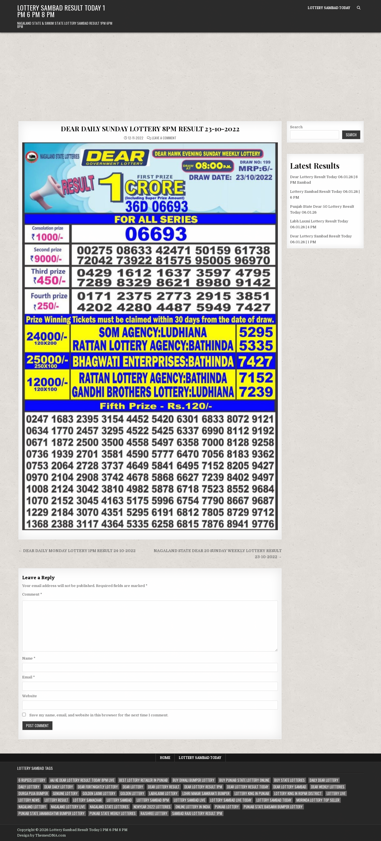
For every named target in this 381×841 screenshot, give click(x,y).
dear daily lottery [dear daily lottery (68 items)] (58, 786)
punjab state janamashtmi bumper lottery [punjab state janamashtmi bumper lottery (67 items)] (52, 813)
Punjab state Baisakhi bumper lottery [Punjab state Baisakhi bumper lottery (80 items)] (273, 806)
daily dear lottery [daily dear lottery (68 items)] (324, 780)
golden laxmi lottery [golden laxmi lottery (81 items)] (99, 793)
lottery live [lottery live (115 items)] (336, 793)
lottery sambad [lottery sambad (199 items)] (119, 800)
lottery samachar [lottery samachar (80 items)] (87, 800)
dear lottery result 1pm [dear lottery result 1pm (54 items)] (203, 786)
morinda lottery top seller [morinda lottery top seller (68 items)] (317, 800)
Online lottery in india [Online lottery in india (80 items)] (193, 806)
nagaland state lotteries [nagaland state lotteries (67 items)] (109, 806)
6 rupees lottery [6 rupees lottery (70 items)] (32, 780)
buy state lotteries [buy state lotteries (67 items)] (289, 780)
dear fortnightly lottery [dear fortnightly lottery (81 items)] (98, 786)
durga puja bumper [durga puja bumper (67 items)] (33, 793)
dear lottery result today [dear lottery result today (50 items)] (247, 786)
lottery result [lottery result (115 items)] (56, 800)
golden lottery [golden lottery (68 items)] (132, 793)
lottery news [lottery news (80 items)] (29, 800)
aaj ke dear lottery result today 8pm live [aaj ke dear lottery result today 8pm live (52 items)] (82, 780)
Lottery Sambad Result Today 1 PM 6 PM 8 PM (61, 10)
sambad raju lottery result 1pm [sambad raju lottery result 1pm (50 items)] (197, 813)
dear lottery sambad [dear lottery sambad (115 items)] (289, 786)
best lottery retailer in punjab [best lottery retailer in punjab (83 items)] (143, 780)
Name (28, 658)
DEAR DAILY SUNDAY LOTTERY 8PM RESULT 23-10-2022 (150, 128)
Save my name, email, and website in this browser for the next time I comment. (98, 715)
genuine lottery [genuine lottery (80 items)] (65, 793)
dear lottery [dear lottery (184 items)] (133, 786)
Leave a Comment (164, 138)
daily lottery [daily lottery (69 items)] (29, 786)
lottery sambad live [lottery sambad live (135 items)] (189, 800)
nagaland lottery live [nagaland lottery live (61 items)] (68, 806)
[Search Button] (359, 8)
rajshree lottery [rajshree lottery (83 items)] (154, 813)
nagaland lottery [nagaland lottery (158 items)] (32, 806)
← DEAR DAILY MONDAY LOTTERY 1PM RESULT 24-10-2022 (77, 551)
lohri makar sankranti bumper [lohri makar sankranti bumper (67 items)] (206, 793)
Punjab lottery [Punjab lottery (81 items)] (227, 806)
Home (165, 757)
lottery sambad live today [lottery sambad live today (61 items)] (231, 800)
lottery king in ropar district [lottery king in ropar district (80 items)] (298, 793)
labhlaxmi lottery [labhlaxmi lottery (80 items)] (163, 793)
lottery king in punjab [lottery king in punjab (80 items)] (252, 793)
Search (296, 127)
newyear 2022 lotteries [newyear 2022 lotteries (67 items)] (152, 806)
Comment (32, 594)
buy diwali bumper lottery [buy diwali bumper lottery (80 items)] (193, 780)
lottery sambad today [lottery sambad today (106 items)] (273, 800)
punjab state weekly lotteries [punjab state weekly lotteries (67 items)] (113, 813)
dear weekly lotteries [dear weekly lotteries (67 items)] (327, 786)
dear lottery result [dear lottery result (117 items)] (163, 786)
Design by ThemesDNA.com (41, 835)
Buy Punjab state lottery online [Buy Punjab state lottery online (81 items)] (244, 780)
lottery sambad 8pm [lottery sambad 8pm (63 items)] (153, 800)
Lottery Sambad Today (329, 8)
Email (28, 677)
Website (29, 696)
